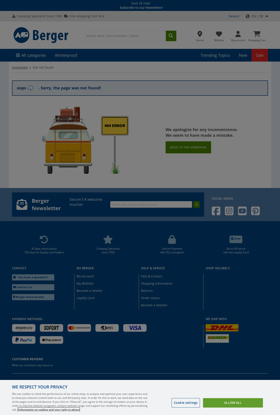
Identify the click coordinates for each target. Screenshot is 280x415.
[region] (140, 397)
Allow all (233, 403)
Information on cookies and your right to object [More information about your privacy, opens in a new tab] (48, 409)
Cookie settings (186, 403)
